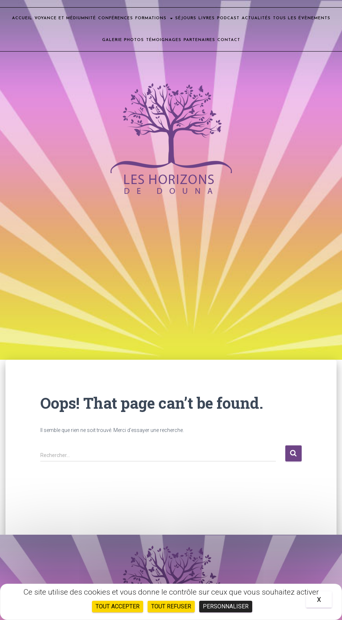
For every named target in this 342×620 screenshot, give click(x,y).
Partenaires (199, 40)
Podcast (228, 18)
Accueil (22, 18)
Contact (228, 40)
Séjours (185, 18)
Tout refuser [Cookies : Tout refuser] (171, 606)
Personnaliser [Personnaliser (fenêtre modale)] (226, 606)
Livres (206, 18)
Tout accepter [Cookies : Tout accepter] (118, 606)
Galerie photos (123, 40)
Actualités (256, 18)
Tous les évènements (301, 18)
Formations (154, 18)
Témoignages (163, 40)
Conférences (115, 18)
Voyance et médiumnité (65, 18)
